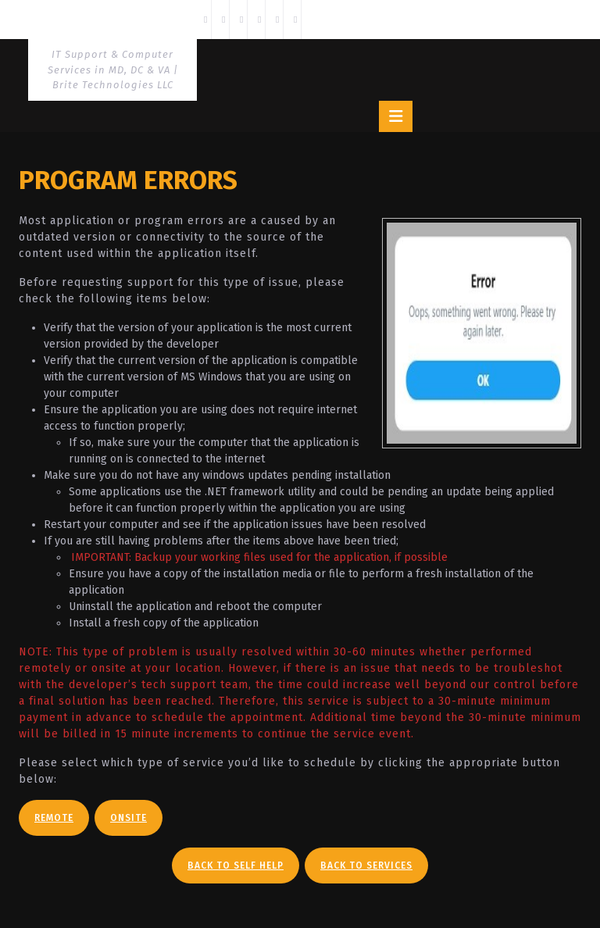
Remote (53, 817)
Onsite (128, 817)
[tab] (395, 116)
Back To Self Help (236, 865)
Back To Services (366, 865)
